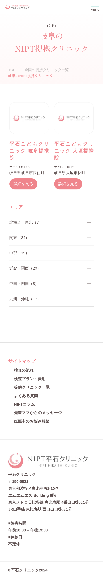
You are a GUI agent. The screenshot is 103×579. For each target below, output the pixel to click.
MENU (95, 7)
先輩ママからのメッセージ (38, 413)
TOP (11, 70)
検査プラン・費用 (29, 379)
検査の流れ (24, 370)
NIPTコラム (24, 404)
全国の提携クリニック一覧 (47, 70)
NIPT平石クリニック (17, 7)
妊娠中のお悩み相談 (31, 421)
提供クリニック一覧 (32, 387)
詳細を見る (23, 184)
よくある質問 (26, 396)
